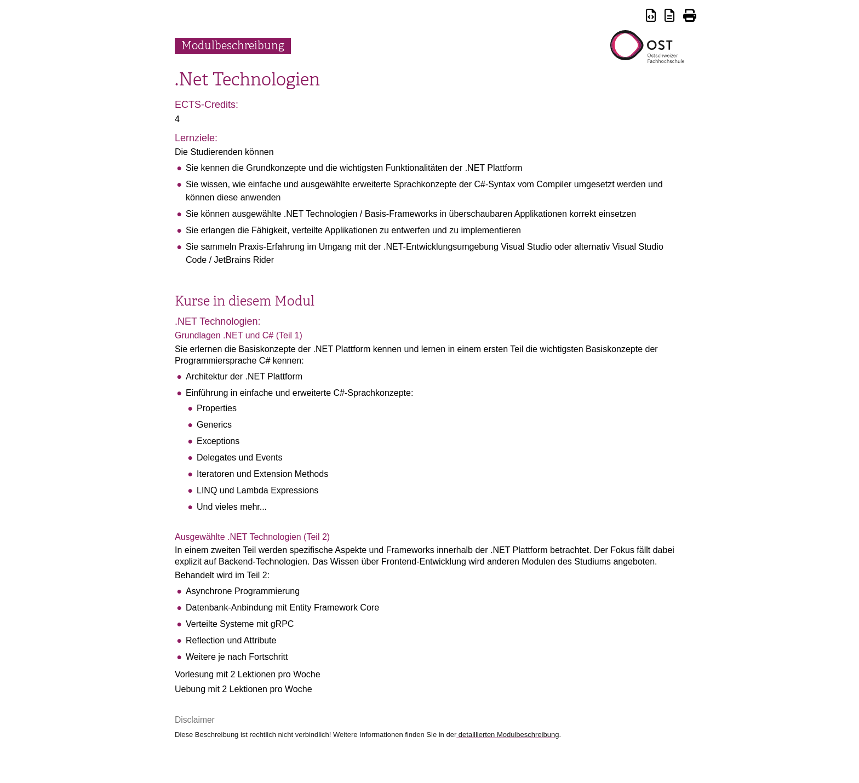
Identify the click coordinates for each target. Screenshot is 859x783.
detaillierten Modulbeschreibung (507, 734)
